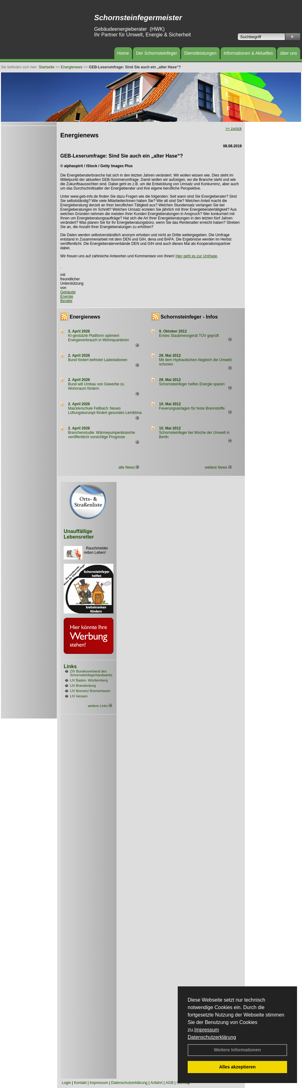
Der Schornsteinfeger (156, 53)
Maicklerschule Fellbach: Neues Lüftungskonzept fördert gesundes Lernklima (105, 410)
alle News (128, 467)
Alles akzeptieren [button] (237, 1066)
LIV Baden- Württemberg (89, 680)
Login (66, 1083)
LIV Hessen (79, 696)
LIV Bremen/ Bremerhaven (90, 691)
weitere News (218, 467)
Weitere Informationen (237, 1049)
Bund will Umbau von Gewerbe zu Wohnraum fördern (96, 386)
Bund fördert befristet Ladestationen (97, 360)
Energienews (85, 316)
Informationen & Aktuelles (248, 53)
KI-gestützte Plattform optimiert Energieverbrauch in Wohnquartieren (98, 337)
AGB (169, 1083)
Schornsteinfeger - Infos (189, 316)
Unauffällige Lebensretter (79, 534)
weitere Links (100, 706)
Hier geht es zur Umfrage (196, 256)
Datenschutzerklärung (212, 1037)
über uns (288, 53)
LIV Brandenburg (83, 685)
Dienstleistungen (200, 53)
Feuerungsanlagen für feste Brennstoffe (192, 408)
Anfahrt (156, 1083)
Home (123, 53)
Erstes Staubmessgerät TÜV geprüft (189, 335)
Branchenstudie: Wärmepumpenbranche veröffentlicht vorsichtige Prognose (101, 434)
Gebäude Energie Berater (68, 296)
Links (70, 666)
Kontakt (80, 1083)
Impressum (206, 1029)
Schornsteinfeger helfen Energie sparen (192, 384)
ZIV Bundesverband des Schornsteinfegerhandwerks (91, 673)
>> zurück (233, 128)
